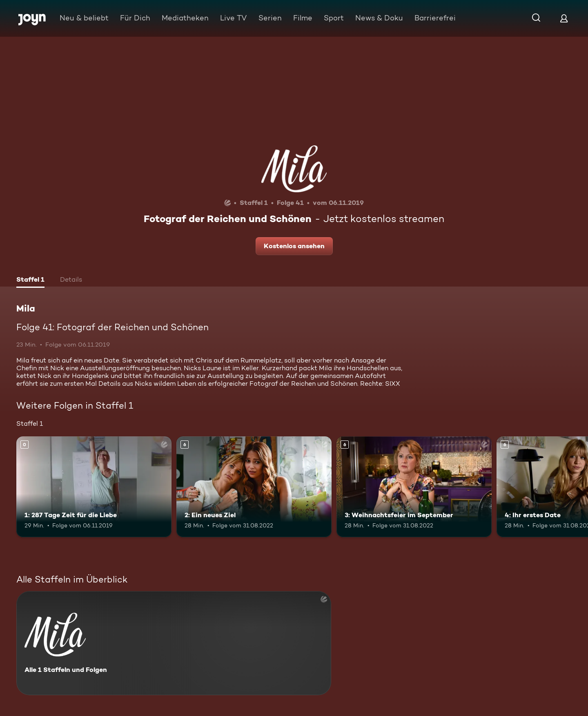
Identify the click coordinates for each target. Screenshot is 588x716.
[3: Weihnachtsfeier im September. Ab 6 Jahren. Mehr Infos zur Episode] (414, 486)
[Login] (564, 18)
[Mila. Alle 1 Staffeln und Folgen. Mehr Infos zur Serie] (173, 643)
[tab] (30, 280)
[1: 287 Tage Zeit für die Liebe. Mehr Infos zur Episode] (94, 486)
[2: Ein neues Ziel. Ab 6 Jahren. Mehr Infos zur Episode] (254, 486)
